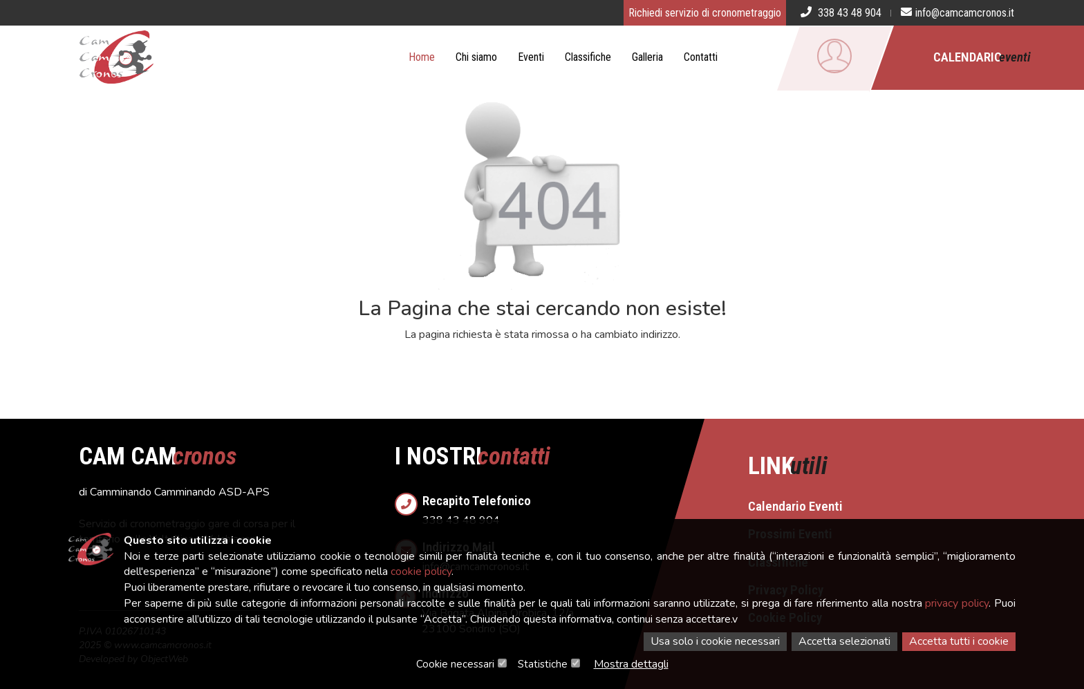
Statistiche (543, 664)
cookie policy (421, 571)
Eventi (531, 57)
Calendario (982, 57)
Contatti (701, 57)
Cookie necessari (455, 664)
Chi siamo (476, 57)
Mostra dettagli (631, 664)
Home (422, 57)
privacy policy (957, 603)
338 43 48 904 (556, 506)
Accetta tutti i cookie (959, 641)
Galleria (647, 57)
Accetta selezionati (844, 641)
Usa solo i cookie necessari (715, 641)
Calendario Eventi (795, 506)
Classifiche (588, 57)
